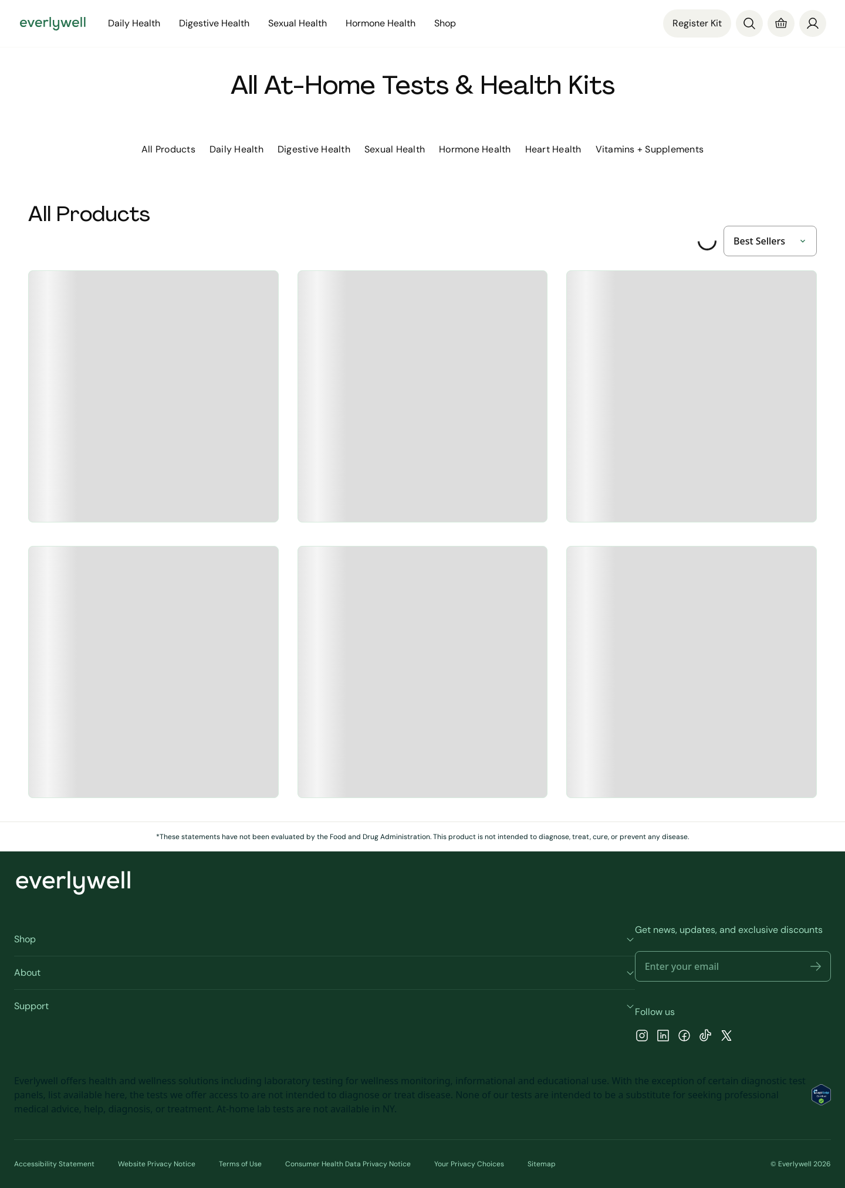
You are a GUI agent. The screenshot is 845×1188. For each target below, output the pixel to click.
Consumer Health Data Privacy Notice (348, 1164)
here (114, 1094)
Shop (445, 23)
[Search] (749, 23)
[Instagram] (642, 1037)
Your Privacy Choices (469, 1164)
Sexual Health (297, 23)
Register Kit (697, 23)
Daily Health (134, 23)
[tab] (168, 149)
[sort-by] (770, 241)
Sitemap (542, 1164)
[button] (816, 966)
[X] (726, 1037)
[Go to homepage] (53, 23)
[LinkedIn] (663, 1037)
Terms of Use (240, 1164)
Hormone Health (380, 23)
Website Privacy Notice (156, 1164)
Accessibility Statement (54, 1164)
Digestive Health (214, 23)
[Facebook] (684, 1037)
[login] (812, 22)
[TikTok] (705, 1037)
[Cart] (781, 23)
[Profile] (812, 23)
